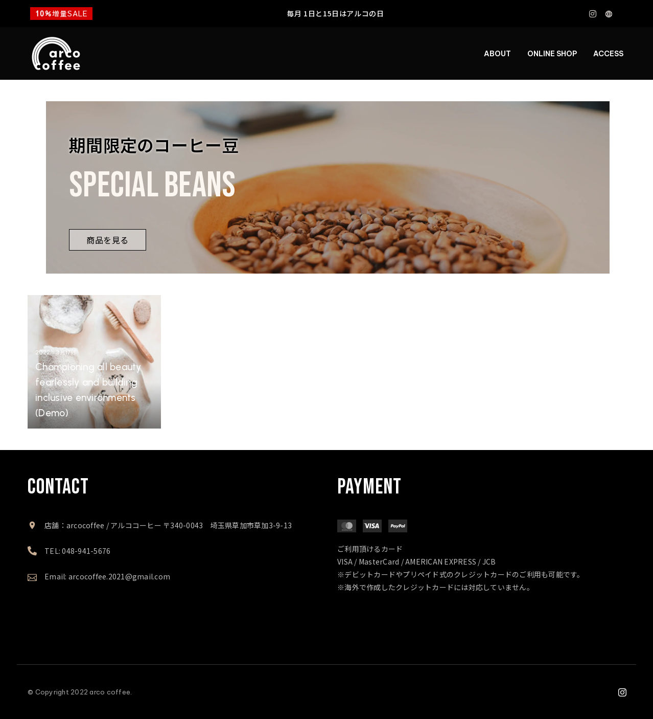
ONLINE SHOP (552, 53)
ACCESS (608, 53)
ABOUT (497, 53)
